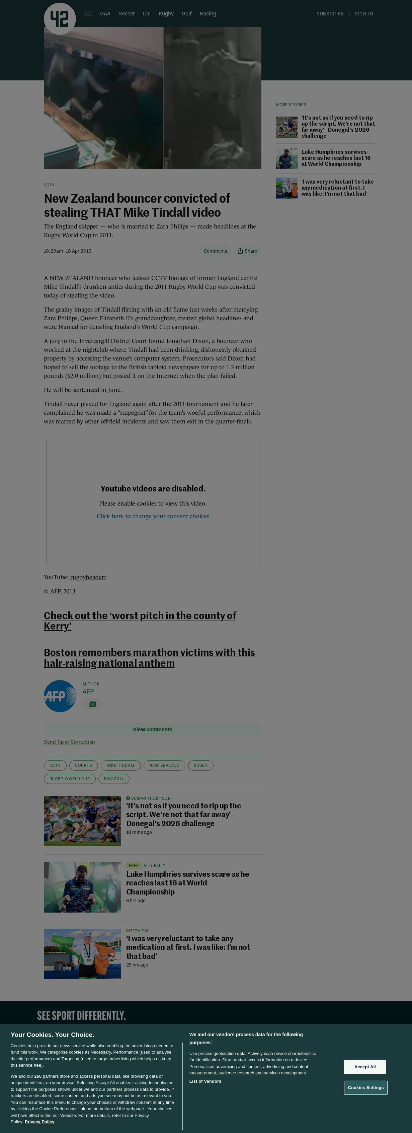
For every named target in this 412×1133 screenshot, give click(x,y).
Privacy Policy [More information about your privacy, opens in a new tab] (39, 1121)
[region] (206, 1078)
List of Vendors (205, 1081)
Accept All (365, 1066)
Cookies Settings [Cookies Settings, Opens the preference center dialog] (366, 1087)
